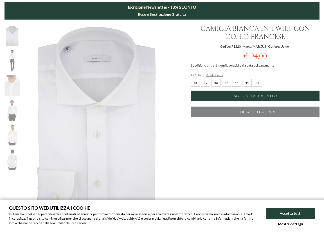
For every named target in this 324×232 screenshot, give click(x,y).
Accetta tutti (290, 213)
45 (257, 83)
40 (216, 83)
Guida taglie (214, 75)
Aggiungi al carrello (255, 96)
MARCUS (259, 46)
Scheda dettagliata (255, 111)
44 (247, 83)
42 (226, 83)
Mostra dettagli (290, 224)
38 (195, 83)
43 (236, 83)
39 (205, 83)
